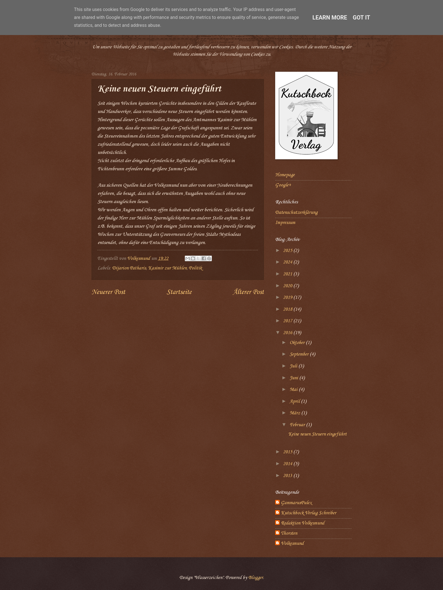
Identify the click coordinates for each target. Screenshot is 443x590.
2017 (288, 321)
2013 (288, 476)
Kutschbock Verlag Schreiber (308, 513)
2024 (288, 262)
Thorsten (289, 533)
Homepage (285, 175)
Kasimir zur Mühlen (167, 268)
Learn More (329, 17)
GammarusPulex (296, 503)
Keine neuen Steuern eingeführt (317, 434)
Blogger (255, 578)
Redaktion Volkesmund (302, 523)
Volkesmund (292, 544)
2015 (288, 452)
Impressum (285, 223)
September (300, 354)
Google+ (283, 185)
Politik (195, 268)
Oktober (298, 343)
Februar (298, 425)
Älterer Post (248, 292)
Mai (294, 390)
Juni (294, 378)
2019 (288, 298)
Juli (294, 366)
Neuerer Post (108, 292)
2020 (288, 286)
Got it (361, 17)
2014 (288, 464)
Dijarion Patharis (129, 268)
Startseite (179, 292)
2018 (288, 309)
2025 (288, 251)
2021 (288, 274)
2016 (288, 333)
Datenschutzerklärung (296, 212)
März (295, 413)
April (295, 401)
